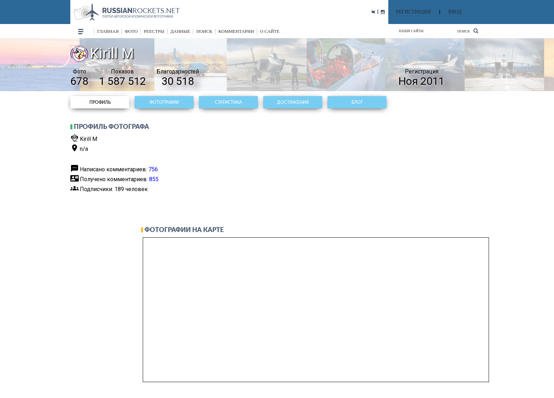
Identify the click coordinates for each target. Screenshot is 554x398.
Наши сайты (411, 31)
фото (131, 31)
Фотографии (164, 102)
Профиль (100, 102)
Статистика (228, 102)
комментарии (236, 31)
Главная (108, 31)
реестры (154, 31)
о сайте (269, 31)
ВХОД (454, 11)
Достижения (293, 102)
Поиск (468, 31)
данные (180, 31)
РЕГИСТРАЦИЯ (413, 11)
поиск (204, 31)
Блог (357, 102)
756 (153, 169)
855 (154, 179)
